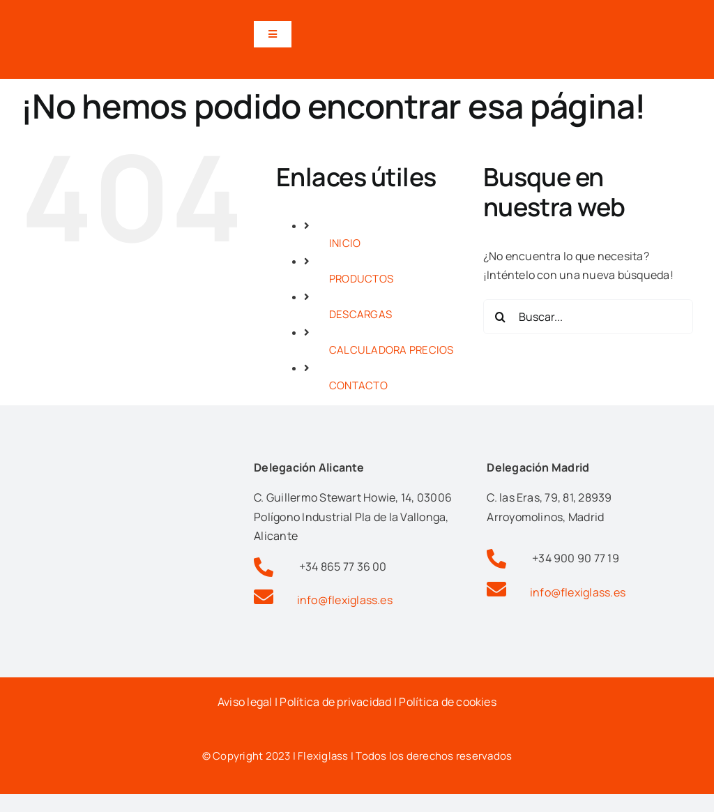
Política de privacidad (335, 701)
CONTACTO (358, 385)
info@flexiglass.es (345, 600)
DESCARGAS (360, 314)
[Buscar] (500, 316)
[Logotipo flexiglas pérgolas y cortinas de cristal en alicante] (104, 16)
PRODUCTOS (361, 278)
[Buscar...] (588, 316)
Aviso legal (245, 701)
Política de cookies (447, 701)
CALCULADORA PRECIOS (391, 350)
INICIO (344, 243)
